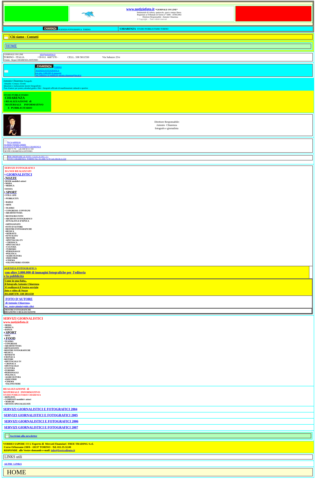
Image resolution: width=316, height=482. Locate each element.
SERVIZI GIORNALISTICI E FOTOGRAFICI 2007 (41, 427)
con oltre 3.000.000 (43, 73)
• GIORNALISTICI (18, 174)
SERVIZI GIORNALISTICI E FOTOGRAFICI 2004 (40, 409)
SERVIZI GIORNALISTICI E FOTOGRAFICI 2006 (41, 421)
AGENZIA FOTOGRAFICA (47, 70)
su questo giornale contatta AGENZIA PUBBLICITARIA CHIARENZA (22, 145)
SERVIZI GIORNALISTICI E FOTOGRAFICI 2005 (41, 415)
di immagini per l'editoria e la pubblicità (48, 74)
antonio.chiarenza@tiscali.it (69, 75)
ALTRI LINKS (13, 463)
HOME (11, 46)
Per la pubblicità (14, 142)
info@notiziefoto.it (47, 54)
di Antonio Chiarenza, (17, 302)
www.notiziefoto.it (140, 9)
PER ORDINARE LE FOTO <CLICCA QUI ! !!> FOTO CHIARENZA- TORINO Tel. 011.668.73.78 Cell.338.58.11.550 (37, 158)
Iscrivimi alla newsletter (23, 435)
